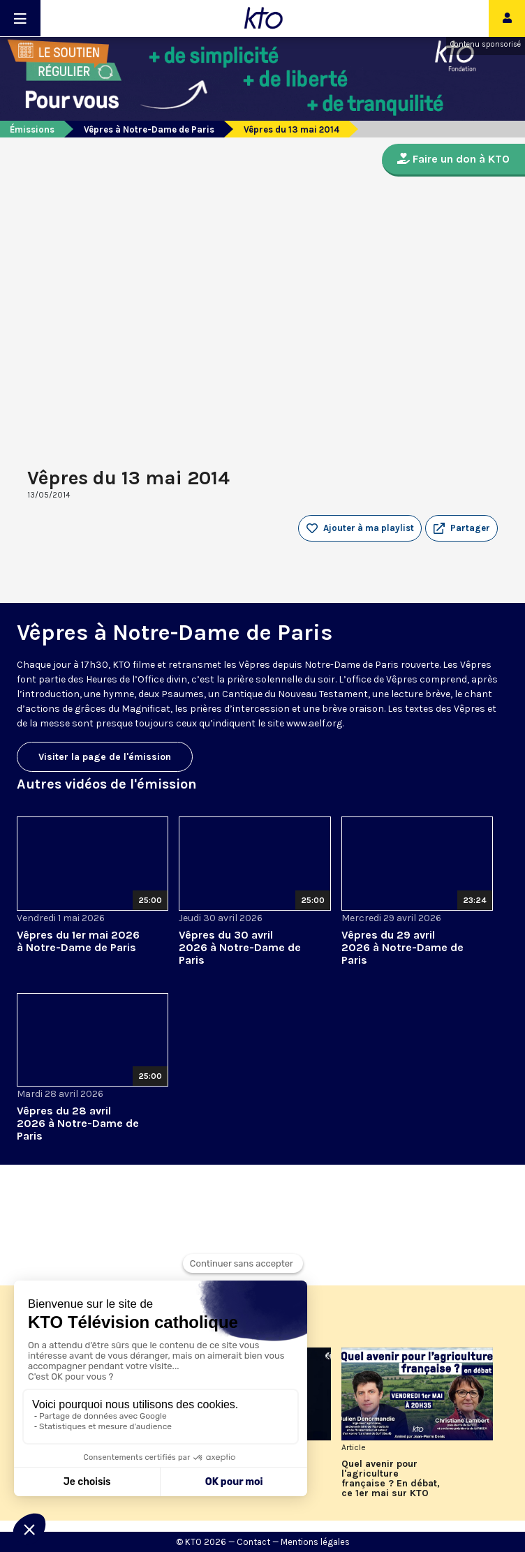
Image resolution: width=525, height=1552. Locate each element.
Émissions (32, 129)
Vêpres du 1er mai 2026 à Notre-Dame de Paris (78, 941)
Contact (253, 1542)
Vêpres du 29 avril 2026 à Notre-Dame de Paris (402, 947)
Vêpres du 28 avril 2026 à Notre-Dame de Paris (78, 1123)
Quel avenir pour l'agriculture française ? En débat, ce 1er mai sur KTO (390, 1478)
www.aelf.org (314, 723)
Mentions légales (315, 1542)
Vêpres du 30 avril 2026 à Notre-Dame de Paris (240, 947)
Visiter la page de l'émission (104, 757)
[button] (461, 528)
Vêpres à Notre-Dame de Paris (149, 129)
